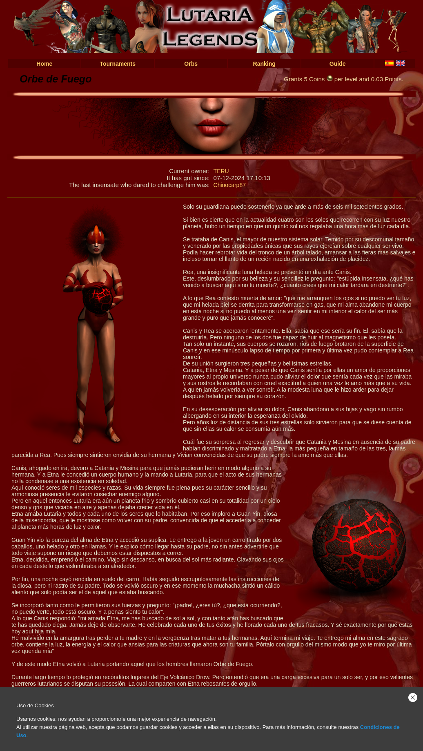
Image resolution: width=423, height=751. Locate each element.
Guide (337, 63)
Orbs (191, 63)
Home (44, 63)
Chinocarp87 (230, 185)
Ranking (264, 63)
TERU (221, 171)
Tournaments (118, 63)
